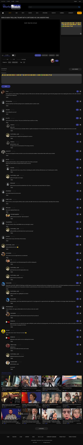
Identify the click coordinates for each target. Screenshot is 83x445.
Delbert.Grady (13, 344)
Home (3, 13)
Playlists (54, 13)
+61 (6, 390)
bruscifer (8, 118)
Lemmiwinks (8, 253)
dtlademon (12, 321)
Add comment (75, 69)
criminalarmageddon (14, 214)
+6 (69, 406)
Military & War (14, 62)
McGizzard (12, 183)
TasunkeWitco (9, 222)
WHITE (9, 1)
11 (23, 402)
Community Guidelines (51, 436)
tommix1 (8, 236)
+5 (66, 390)
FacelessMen (8, 283)
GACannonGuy (9, 101)
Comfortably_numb (14, 134)
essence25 (8, 151)
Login (80, 1)
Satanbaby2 (8, 191)
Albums (30, 13)
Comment (3, 73)
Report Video (45, 55)
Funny (9, 62)
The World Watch (40, 442)
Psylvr (7, 91)
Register (75, 1)
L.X (11, 260)
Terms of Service (72, 436)
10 (64, 385)
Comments (4, 68)
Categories (45, 13)
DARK (13, 1)
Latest (10, 13)
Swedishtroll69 (13, 361)
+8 (5, 423)
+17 (26, 406)
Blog (37, 13)
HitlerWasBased (9, 306)
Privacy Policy (62, 436)
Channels (62, 13)
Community (70, 13)
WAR (17, 13)
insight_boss (9, 199)
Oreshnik (8, 109)
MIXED (17, 1)
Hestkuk (7, 330)
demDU (7, 159)
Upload (79, 13)
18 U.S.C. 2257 (40, 436)
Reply (7, 97)
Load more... (41, 428)
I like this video (2, 55)
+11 (49, 406)
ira (24, 62)
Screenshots (51, 55)
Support (27, 436)
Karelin (43, 390)
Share (57, 55)
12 (3, 385)
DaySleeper (24, 390)
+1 (80, 91)
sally (57, 60)
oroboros (12, 125)
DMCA (33, 436)
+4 (28, 390)
